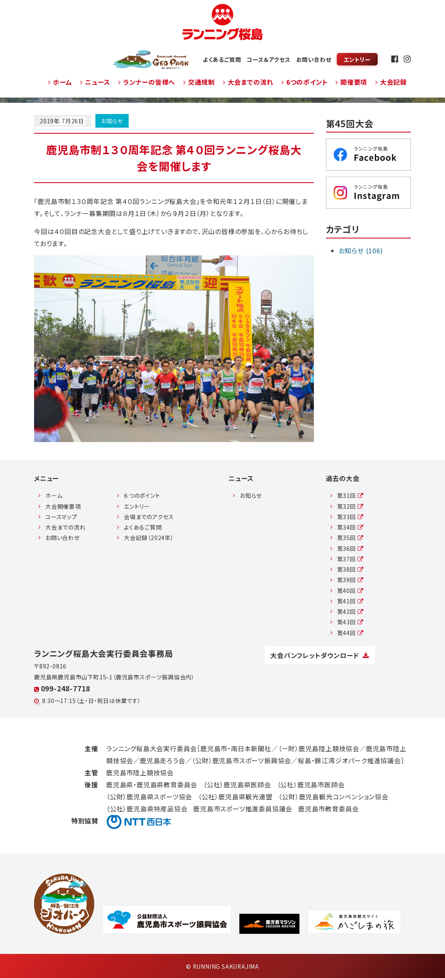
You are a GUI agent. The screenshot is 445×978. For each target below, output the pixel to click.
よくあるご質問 (222, 59)
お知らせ (112, 121)
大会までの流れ (248, 82)
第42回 (350, 611)
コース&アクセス (268, 59)
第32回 (350, 506)
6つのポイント (304, 82)
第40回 (350, 591)
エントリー (357, 59)
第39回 (350, 580)
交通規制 (199, 82)
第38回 (350, 569)
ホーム (60, 82)
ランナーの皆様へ (146, 82)
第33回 (350, 517)
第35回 (350, 538)
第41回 (350, 601)
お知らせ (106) (361, 250)
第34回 (350, 527)
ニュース (95, 82)
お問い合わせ (314, 59)
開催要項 (351, 82)
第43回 (350, 622)
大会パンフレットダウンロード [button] (319, 655)
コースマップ (61, 517)
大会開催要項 (63, 506)
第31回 (350, 495)
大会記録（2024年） (149, 538)
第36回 (350, 548)
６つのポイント (142, 495)
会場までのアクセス (149, 517)
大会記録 (391, 82)
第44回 (350, 633)
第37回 (350, 559)
